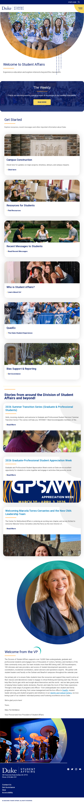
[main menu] (80, 8)
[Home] (13, 8)
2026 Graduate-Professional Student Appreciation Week (38, 460)
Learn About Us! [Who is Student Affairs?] (14, 292)
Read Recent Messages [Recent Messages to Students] (18, 251)
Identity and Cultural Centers (61, 693)
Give (4, 790)
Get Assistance (8, 787)
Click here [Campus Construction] (12, 170)
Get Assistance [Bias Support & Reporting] (14, 374)
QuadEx (65, 690)
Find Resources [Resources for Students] (14, 210)
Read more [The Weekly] (42, 102)
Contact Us (6, 785)
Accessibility (7, 793)
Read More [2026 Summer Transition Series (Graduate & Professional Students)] (11, 425)
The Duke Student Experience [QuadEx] (20, 333)
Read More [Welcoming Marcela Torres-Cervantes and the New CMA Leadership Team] (11, 529)
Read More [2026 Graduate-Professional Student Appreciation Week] (11, 475)
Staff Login (72, 2)
